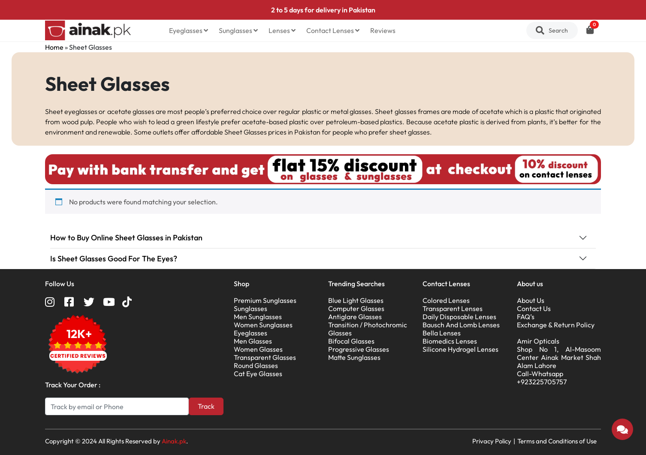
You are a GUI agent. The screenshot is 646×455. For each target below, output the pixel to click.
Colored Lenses (446, 300)
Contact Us (534, 308)
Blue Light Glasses (355, 300)
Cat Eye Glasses (258, 373)
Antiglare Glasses (355, 316)
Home (54, 47)
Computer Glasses (356, 308)
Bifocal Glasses (351, 341)
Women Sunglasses (263, 324)
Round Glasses (256, 365)
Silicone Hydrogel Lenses (460, 349)
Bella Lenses (442, 333)
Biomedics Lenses (450, 341)
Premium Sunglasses (265, 300)
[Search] (117, 406)
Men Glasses (253, 341)
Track (206, 406)
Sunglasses (238, 30)
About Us (530, 300)
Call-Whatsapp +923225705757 (542, 377)
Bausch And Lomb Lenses (461, 324)
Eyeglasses (188, 30)
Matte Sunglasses (354, 357)
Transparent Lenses (453, 308)
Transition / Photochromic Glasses (367, 328)
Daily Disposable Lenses (459, 316)
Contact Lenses (332, 30)
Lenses (282, 30)
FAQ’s (525, 316)
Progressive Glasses (358, 349)
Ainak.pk (174, 441)
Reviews (382, 30)
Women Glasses (258, 349)
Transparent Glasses (265, 357)
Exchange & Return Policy (556, 324)
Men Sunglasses (258, 316)
